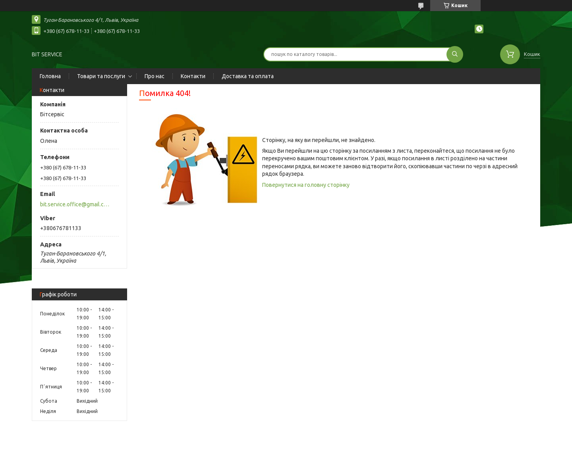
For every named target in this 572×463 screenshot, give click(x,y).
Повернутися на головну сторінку (306, 185)
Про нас (154, 76)
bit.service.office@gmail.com (75, 204)
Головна (50, 76)
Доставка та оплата (248, 76)
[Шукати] (454, 54)
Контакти (193, 76)
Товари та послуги (101, 76)
